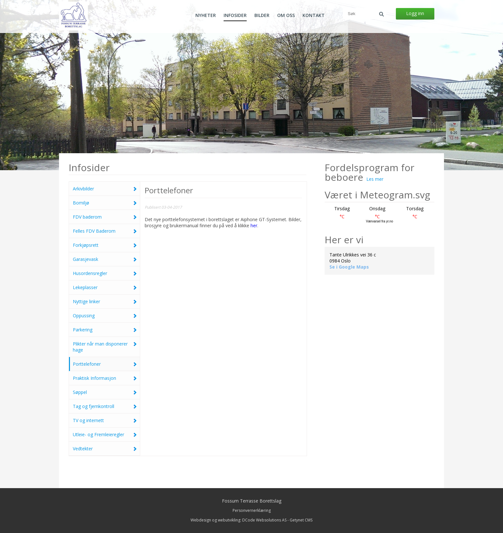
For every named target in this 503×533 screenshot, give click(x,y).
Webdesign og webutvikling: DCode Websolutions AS (238, 520)
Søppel (105, 392)
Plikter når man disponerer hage (105, 347)
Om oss (286, 15)
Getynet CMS (301, 520)
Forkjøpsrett (105, 245)
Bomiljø (105, 203)
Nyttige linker (105, 301)
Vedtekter (105, 449)
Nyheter (205, 15)
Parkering (105, 330)
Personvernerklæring (252, 510)
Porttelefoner (105, 364)
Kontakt (314, 15)
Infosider (235, 15)
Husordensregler (105, 273)
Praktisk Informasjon (105, 378)
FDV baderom (105, 217)
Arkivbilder (105, 189)
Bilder (261, 15)
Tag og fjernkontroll (105, 406)
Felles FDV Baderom (105, 231)
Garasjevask (105, 259)
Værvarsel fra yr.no (379, 221)
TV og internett (105, 420)
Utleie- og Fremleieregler (105, 434)
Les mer (374, 179)
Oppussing (105, 315)
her (254, 225)
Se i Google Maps (349, 267)
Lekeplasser (105, 287)
